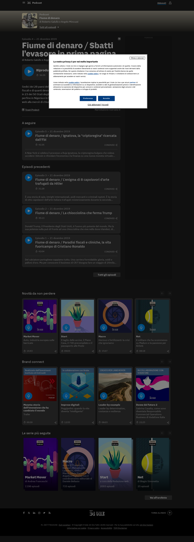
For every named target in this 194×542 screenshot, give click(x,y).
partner (133, 82)
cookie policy (93, 74)
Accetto (106, 98)
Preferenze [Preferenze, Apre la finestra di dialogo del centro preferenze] (88, 98)
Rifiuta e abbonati (137, 58)
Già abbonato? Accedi (98, 104)
